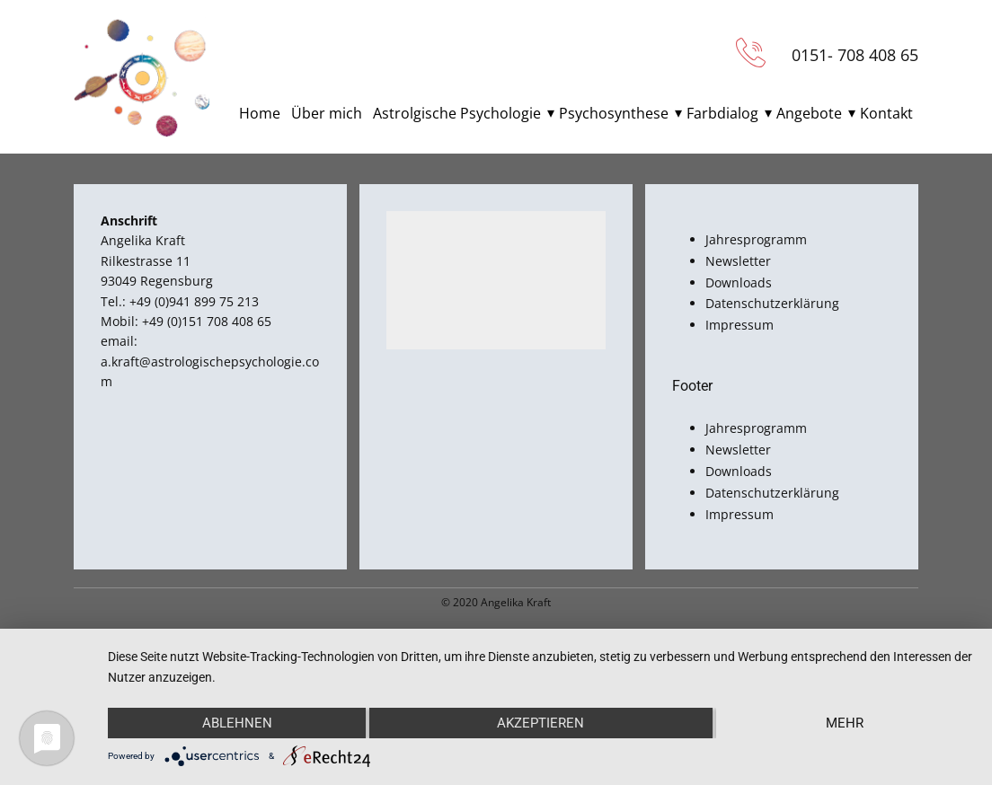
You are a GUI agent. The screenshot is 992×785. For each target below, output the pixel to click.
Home (259, 113)
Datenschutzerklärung (772, 303)
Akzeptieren (540, 723)
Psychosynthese (614, 113)
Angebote (809, 113)
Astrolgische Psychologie (457, 113)
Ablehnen (237, 723)
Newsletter (738, 260)
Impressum (739, 324)
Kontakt (886, 113)
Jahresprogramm (756, 239)
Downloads (738, 282)
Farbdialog (722, 113)
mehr (845, 723)
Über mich (326, 113)
